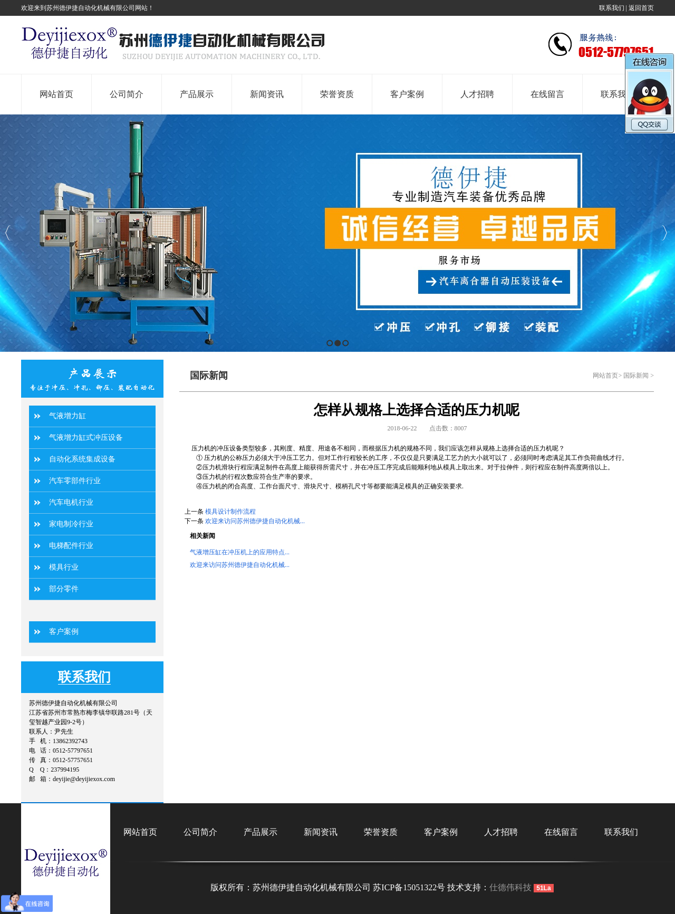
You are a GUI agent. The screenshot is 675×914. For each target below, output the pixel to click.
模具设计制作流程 (230, 511)
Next (664, 232)
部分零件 (64, 589)
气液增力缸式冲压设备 (86, 437)
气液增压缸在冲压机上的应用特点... (240, 552)
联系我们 (611, 8)
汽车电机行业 (71, 502)
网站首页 (605, 375)
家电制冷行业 (71, 524)
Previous (8, 232)
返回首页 (641, 8)
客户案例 (64, 632)
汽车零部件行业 (75, 481)
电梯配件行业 (71, 546)
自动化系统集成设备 (82, 459)
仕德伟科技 (510, 887)
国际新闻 (636, 375)
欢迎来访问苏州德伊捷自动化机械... (255, 521)
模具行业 (64, 567)
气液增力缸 (67, 416)
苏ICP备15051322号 (409, 887)
